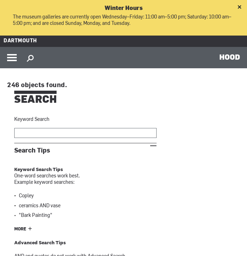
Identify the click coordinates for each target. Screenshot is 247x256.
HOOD (230, 56)
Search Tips (32, 150)
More (20, 229)
